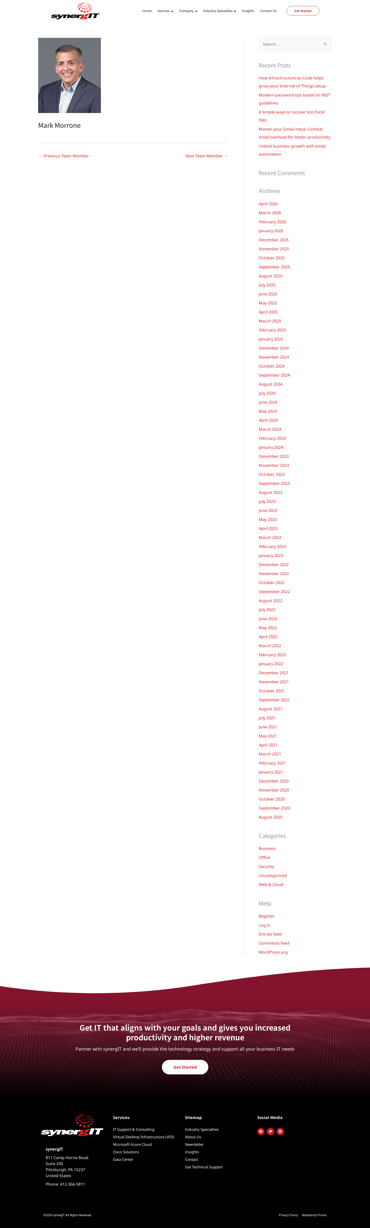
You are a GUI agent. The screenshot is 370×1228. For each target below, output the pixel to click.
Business (267, 848)
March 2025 (270, 321)
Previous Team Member (64, 156)
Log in (264, 925)
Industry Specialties (202, 1129)
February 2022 (272, 654)
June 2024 (268, 402)
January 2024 (271, 447)
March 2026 (270, 212)
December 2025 (274, 240)
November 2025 (274, 249)
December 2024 (274, 348)
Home (147, 11)
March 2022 (270, 645)
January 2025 (271, 339)
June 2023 (268, 510)
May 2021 (268, 736)
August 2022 (270, 600)
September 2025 (274, 267)
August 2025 (270, 276)
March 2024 (270, 429)
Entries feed (270, 934)
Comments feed (274, 943)
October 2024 (272, 366)
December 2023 (274, 456)
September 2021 (274, 700)
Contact (191, 1159)
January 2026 (271, 231)
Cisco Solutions (126, 1151)
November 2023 (274, 465)
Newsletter (194, 1144)
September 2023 (274, 483)
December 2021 (274, 673)
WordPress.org (273, 952)
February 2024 (272, 438)
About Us (193, 1136)
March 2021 (270, 754)
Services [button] (164, 11)
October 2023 (272, 474)
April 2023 (268, 528)
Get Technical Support (204, 1166)
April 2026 (268, 203)
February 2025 (272, 330)
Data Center (123, 1159)
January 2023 (271, 555)
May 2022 (268, 627)
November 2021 (274, 682)
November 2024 (274, 357)
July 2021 (267, 718)
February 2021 (272, 763)
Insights (248, 11)
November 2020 (274, 790)
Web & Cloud (271, 884)
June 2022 (268, 618)
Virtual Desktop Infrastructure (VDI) (143, 1136)
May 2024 (268, 411)
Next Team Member (207, 156)
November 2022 (274, 573)
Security (266, 866)
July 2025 (267, 285)
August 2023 (270, 492)
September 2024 (274, 375)
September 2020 (274, 808)
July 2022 (267, 609)
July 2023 (267, 501)
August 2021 (270, 709)
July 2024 (267, 393)
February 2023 (272, 546)
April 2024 (268, 420)
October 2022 (272, 582)
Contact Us (268, 11)
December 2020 (274, 781)
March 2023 (270, 537)
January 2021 (271, 772)
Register (267, 916)
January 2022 (271, 663)
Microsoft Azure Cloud (132, 1144)
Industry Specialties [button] (217, 11)
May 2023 (268, 519)
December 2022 (274, 564)
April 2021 (268, 745)
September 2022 (274, 591)
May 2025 (268, 303)
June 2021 (268, 727)
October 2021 (272, 691)
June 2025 (268, 294)
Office (264, 857)
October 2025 (272, 258)
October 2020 (272, 799)
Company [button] (186, 11)
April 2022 (268, 636)
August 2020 (270, 817)
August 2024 (270, 384)
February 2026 (272, 222)
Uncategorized (273, 875)
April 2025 (268, 312)
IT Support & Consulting (133, 1129)
